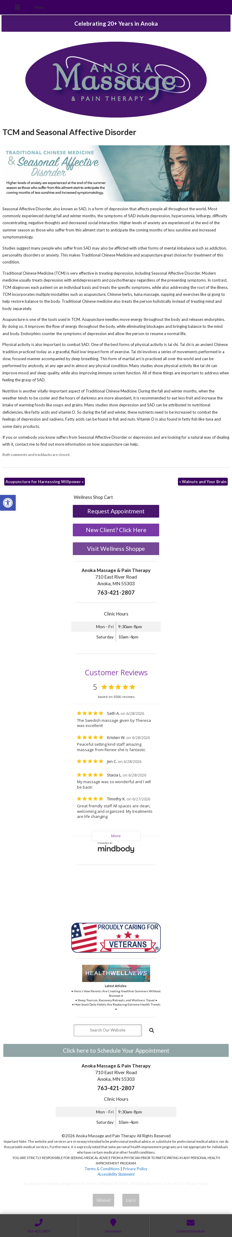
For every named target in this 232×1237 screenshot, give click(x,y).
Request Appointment (116, 511)
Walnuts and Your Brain (203, 481)
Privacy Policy (135, 1168)
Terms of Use (173, 1183)
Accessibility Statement (116, 1174)
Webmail (103, 1200)
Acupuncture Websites (42, 1183)
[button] (8, 503)
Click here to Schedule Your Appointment (116, 1050)
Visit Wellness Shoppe (116, 548)
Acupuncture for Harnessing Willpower (44, 481)
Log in (131, 1200)
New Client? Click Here (116, 529)
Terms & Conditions (102, 1168)
